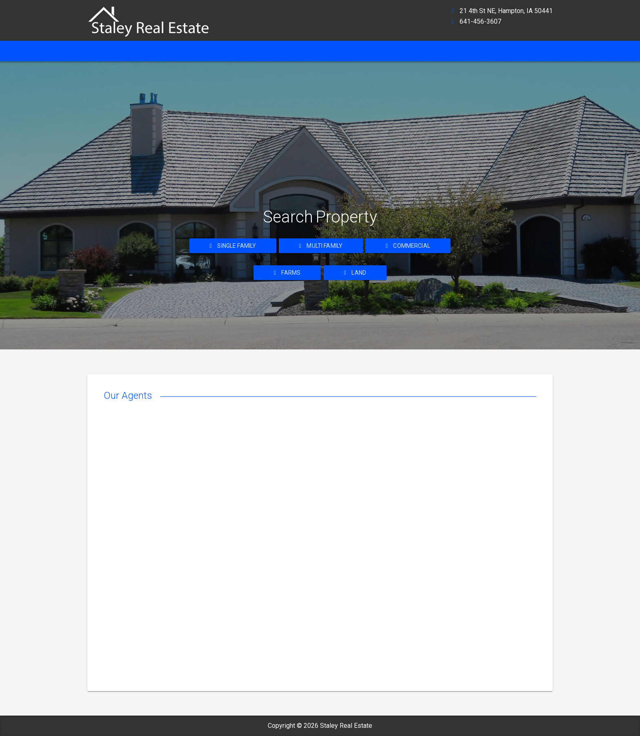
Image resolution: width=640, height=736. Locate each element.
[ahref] (152, 18)
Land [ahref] (355, 272)
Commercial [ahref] (408, 245)
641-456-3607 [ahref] (480, 21)
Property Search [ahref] (321, 51)
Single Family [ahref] (233, 245)
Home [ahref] (101, 51)
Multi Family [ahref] (320, 245)
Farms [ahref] (287, 272)
